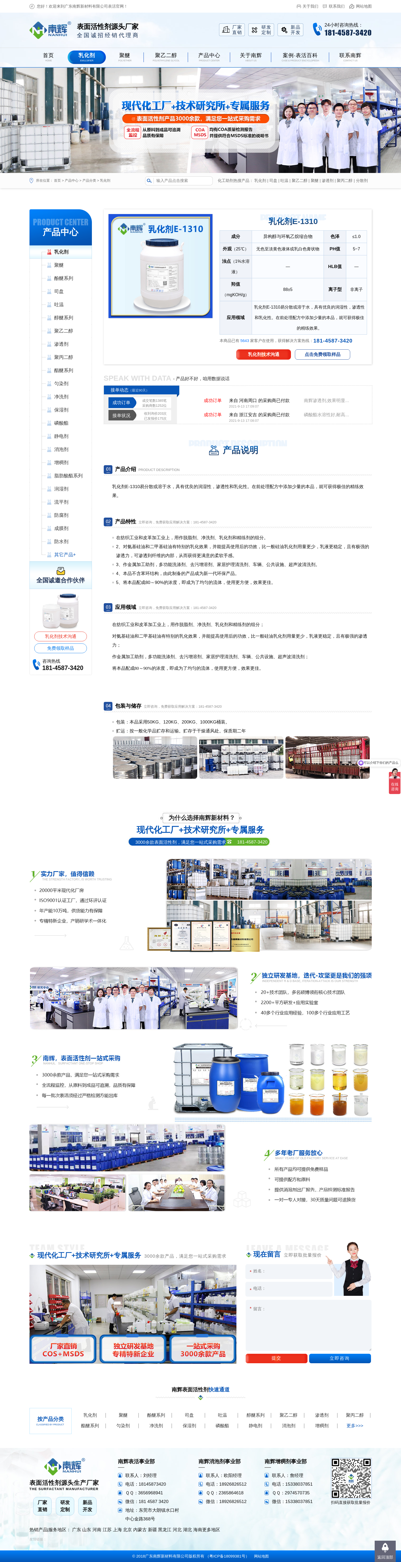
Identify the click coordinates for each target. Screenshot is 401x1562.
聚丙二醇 (345, 180)
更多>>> (354, 1425)
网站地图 (364, 6)
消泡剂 (288, 1425)
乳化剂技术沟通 (60, 636)
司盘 (273, 180)
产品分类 (89, 180)
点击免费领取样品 (322, 354)
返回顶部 (385, 1557)
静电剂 (255, 1425)
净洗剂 (156, 1425)
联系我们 (337, 6)
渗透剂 (328, 180)
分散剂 (362, 180)
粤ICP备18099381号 (227, 1556)
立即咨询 (340, 1358)
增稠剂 (322, 1425)
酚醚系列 (156, 1415)
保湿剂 (189, 1425)
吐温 (284, 180)
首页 (57, 180)
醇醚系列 (256, 1415)
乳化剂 (105, 180)
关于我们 (310, 6)
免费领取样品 (60, 648)
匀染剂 (123, 1425)
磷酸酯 (222, 1425)
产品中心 (71, 180)
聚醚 (315, 180)
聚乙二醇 (300, 180)
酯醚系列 (90, 1425)
